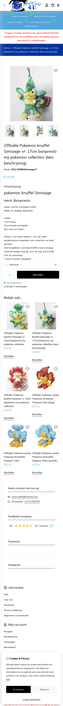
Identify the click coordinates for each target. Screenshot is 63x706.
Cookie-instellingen (31, 699)
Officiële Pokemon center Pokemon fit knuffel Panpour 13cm (17, 457)
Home (7, 48)
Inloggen (8, 631)
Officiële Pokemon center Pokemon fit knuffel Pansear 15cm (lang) (45, 399)
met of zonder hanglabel (17, 259)
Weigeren (44, 689)
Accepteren (18, 689)
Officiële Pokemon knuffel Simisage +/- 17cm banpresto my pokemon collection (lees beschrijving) (45, 340)
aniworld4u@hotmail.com (25, 496)
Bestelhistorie (10, 636)
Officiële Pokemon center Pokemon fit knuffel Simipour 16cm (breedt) (45, 457)
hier (8, 679)
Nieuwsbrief (10, 647)
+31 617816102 (32, 501)
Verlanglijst (9, 642)
